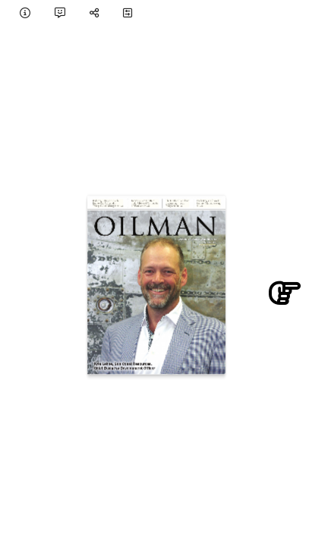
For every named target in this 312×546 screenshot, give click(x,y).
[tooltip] (25, 12)
